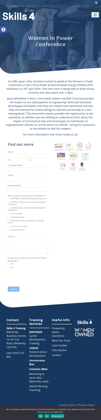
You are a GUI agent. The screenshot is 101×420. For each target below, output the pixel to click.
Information (59, 350)
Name (11, 152)
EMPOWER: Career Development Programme (27, 199)
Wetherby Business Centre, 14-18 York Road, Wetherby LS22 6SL (16, 339)
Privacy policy (57, 416)
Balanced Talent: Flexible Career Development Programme (27, 209)
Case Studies (59, 345)
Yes (11, 264)
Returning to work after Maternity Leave (39, 377)
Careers (56, 355)
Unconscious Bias (16, 217)
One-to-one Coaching (17, 226)
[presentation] (28, 277)
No (10, 267)
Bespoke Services (16, 230)
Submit (14, 289)
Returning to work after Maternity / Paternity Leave (26, 222)
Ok (40, 416)
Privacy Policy (86, 405)
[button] (3, 29)
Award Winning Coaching (38, 388)
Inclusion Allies (15, 214)
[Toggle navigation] (95, 14)
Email (11, 175)
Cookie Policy (67, 405)
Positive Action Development (38, 351)
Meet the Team (61, 340)
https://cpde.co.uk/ (66, 134)
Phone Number (14, 185)
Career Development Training (37, 337)
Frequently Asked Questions (58, 332)
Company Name (15, 165)
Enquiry (12, 236)
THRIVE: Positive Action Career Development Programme (26, 203)
